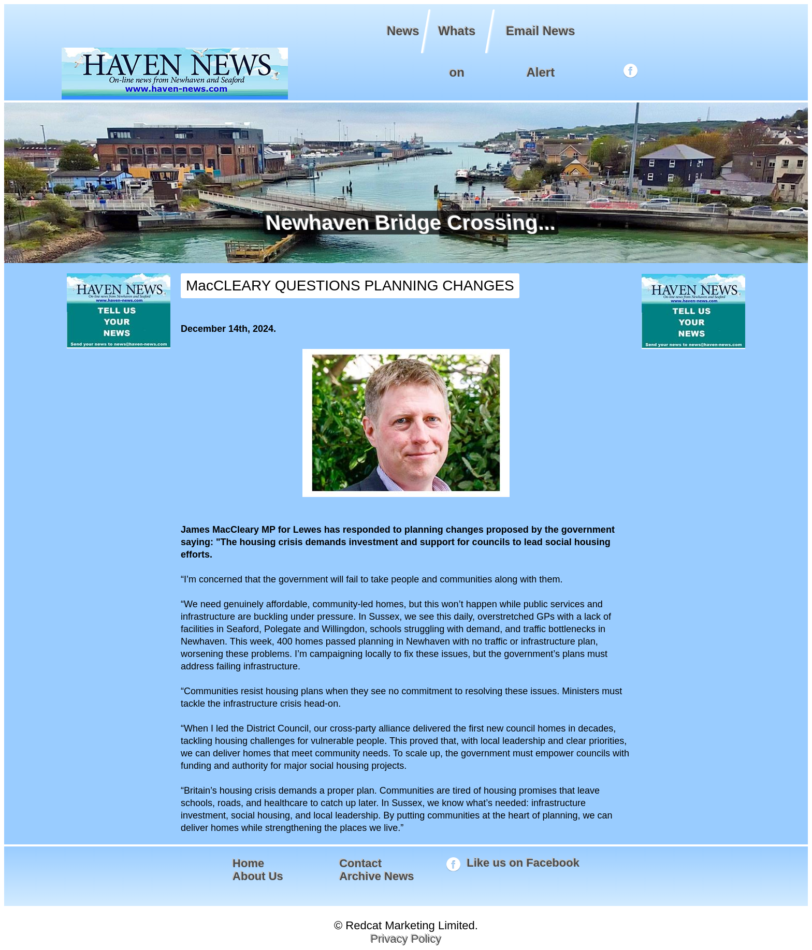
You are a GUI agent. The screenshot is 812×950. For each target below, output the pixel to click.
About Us (258, 876)
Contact (360, 863)
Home (248, 863)
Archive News (376, 876)
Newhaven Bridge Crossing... (406, 223)
